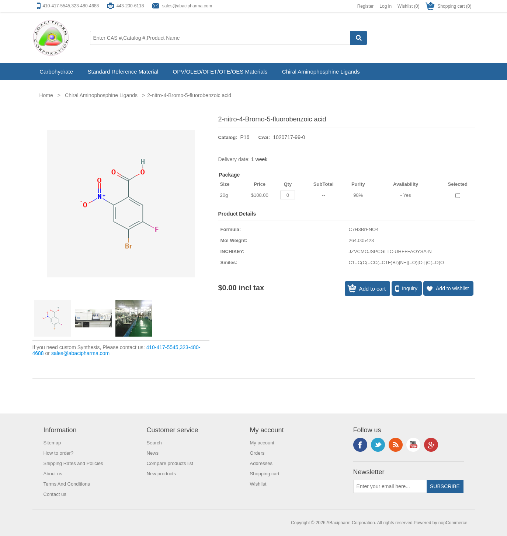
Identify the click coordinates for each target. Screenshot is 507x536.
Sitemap (52, 443)
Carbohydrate (56, 71)
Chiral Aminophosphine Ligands (321, 71)
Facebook (360, 445)
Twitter (378, 445)
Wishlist (258, 484)
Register (365, 6)
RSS (396, 445)
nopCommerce (453, 522)
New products (161, 473)
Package (229, 175)
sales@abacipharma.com (187, 5)
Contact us (55, 494)
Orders (257, 453)
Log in (385, 6)
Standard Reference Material (122, 71)
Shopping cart (264, 473)
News (153, 453)
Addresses (261, 463)
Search (154, 443)
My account (262, 443)
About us (53, 473)
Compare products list (170, 463)
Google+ (431, 445)
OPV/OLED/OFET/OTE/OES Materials (220, 71)
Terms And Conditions (67, 484)
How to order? (59, 453)
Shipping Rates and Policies (73, 463)
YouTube (413, 445)
